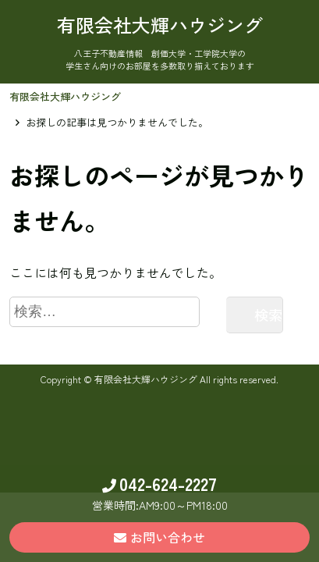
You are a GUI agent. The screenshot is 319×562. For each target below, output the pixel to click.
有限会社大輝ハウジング (65, 96)
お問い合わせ (159, 537)
